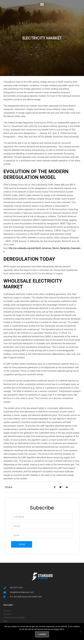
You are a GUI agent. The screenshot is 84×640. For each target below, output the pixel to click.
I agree (42, 634)
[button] (42, 4)
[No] (80, 631)
